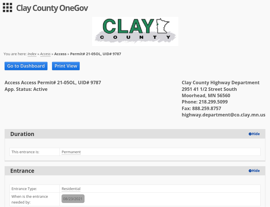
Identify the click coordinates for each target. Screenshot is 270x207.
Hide (256, 133)
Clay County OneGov (52, 7)
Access (45, 53)
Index (32, 53)
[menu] (7, 7)
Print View (66, 66)
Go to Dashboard (26, 66)
